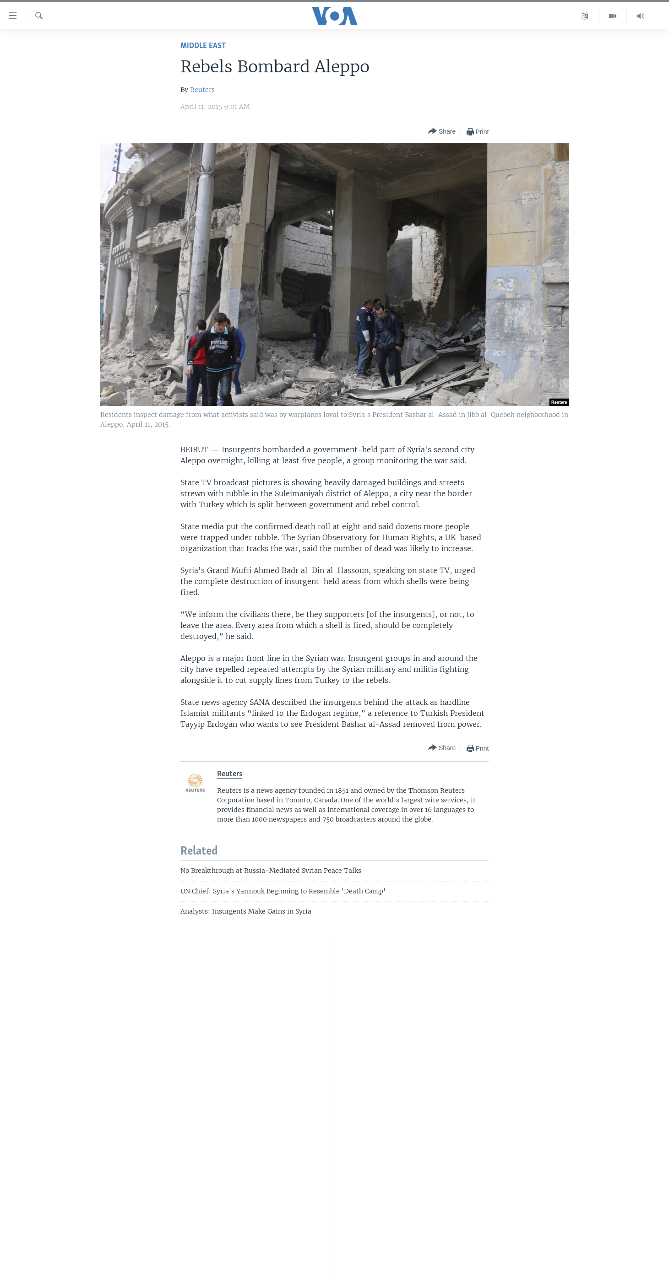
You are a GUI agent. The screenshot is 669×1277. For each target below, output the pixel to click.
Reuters (202, 90)
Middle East (203, 46)
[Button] (442, 131)
